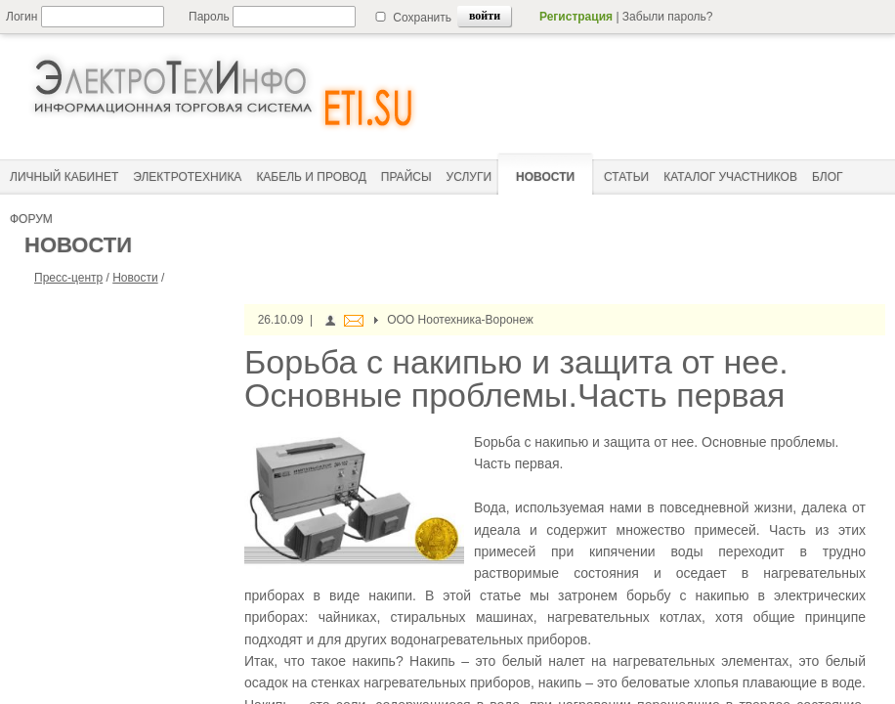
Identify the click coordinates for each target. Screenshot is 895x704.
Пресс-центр (68, 278)
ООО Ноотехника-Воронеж (460, 320)
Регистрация (576, 16)
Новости (134, 278)
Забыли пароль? (667, 16)
